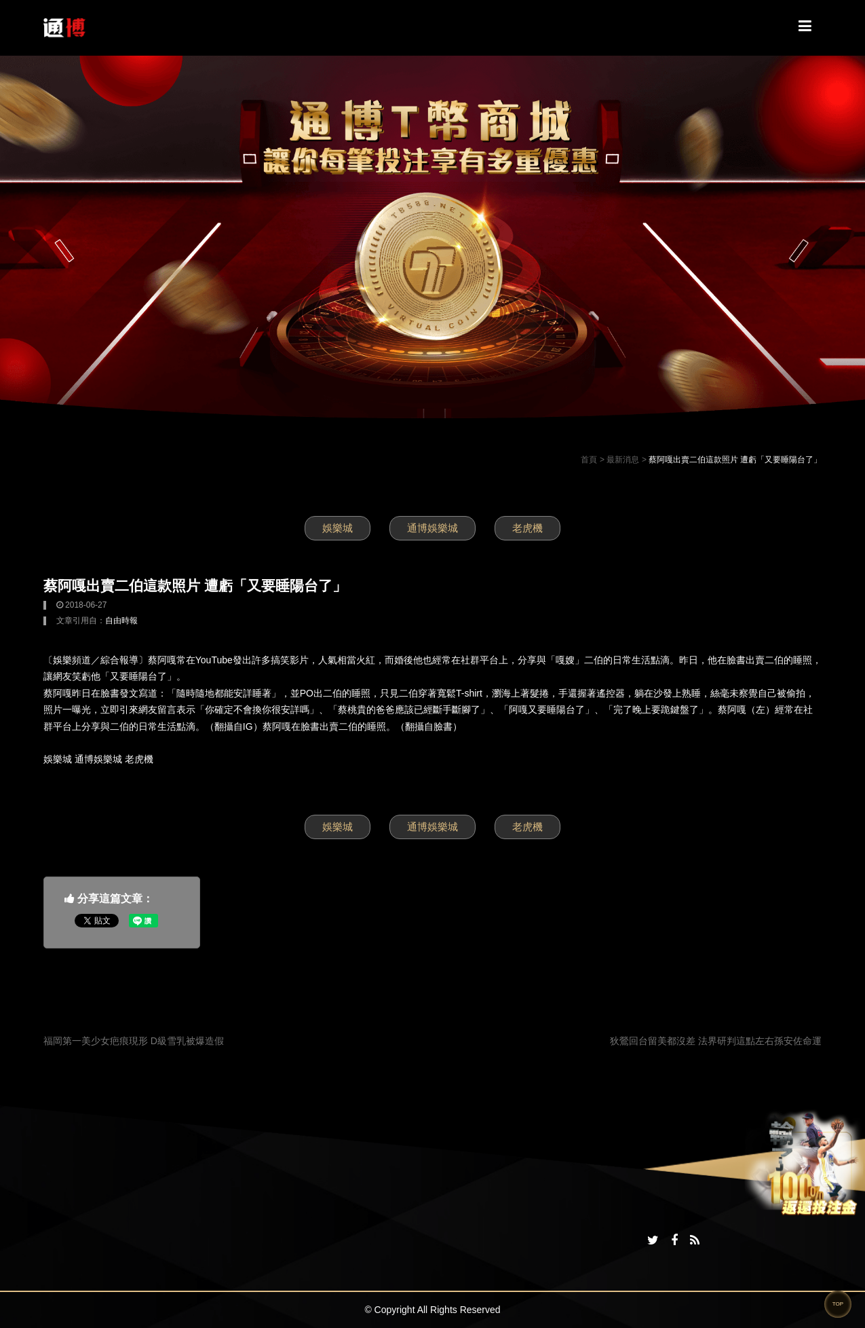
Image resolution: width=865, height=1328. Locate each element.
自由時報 (121, 620)
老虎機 (527, 528)
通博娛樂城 (432, 528)
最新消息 (623, 459)
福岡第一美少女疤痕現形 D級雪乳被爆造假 (133, 1040)
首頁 (589, 459)
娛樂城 (337, 528)
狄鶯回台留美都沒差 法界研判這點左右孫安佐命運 (716, 1040)
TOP (837, 1304)
